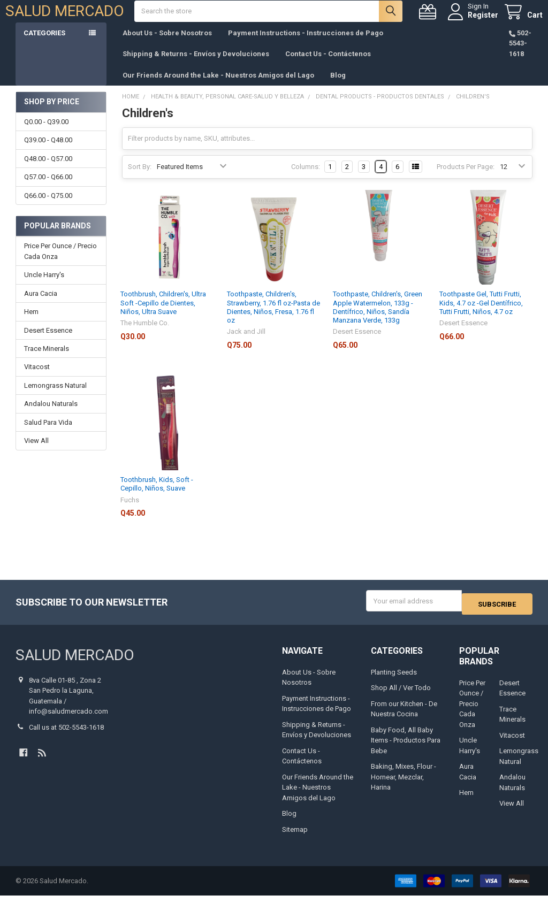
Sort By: (139, 177)
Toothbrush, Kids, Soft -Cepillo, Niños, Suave (156, 494)
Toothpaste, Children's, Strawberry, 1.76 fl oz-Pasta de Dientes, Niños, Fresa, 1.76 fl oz (273, 318)
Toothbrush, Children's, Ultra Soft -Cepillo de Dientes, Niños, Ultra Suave (163, 313)
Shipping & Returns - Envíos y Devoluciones (196, 64)
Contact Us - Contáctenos (328, 64)
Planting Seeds (394, 680)
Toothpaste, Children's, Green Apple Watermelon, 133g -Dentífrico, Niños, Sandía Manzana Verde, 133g (377, 318)
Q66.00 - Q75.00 (48, 206)
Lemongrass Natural (55, 396)
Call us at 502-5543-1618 (66, 735)
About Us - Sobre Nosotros (167, 44)
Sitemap (295, 837)
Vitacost (37, 377)
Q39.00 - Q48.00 (48, 151)
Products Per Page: (465, 177)
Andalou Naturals (51, 414)
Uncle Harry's (44, 285)
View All (36, 451)
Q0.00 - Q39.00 (46, 132)
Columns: (305, 177)
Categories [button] (44, 44)
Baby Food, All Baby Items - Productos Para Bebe (405, 747)
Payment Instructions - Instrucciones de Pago (305, 44)
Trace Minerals (46, 359)
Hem (31, 322)
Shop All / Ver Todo (401, 696)
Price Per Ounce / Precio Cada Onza (60, 261)
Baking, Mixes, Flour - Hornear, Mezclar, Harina (403, 784)
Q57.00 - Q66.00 (48, 187)
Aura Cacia (40, 304)
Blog (338, 86)
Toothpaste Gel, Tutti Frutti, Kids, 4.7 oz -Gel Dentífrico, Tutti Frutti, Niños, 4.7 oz (481, 313)
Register (473, 20)
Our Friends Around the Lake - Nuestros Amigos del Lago (218, 86)
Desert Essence (48, 341)
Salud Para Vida (48, 433)
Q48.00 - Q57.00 (48, 169)
